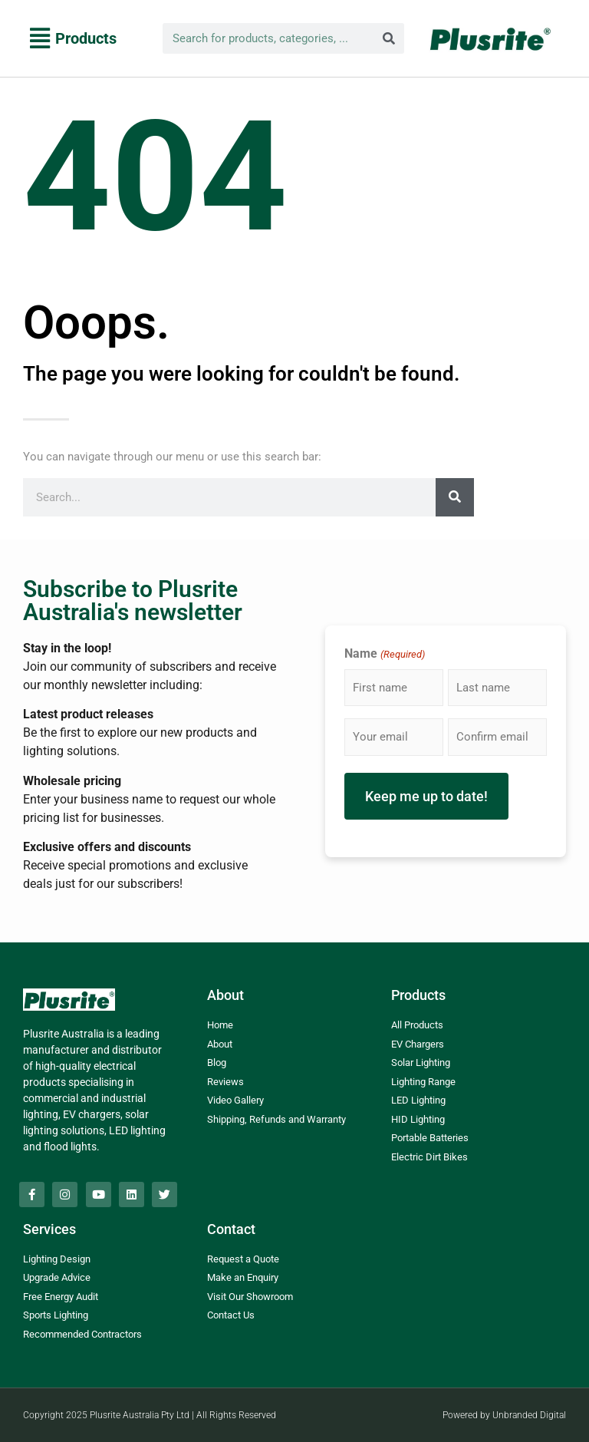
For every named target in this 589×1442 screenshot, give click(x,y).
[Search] (388, 38)
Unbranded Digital (529, 1415)
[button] (73, 39)
